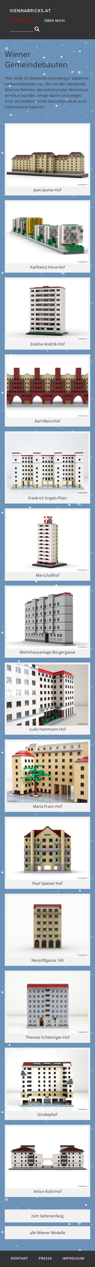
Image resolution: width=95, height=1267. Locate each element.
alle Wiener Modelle (47, 1232)
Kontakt (19, 1258)
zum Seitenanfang (47, 1216)
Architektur (22, 20)
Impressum (73, 1258)
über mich (54, 20)
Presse (45, 1258)
